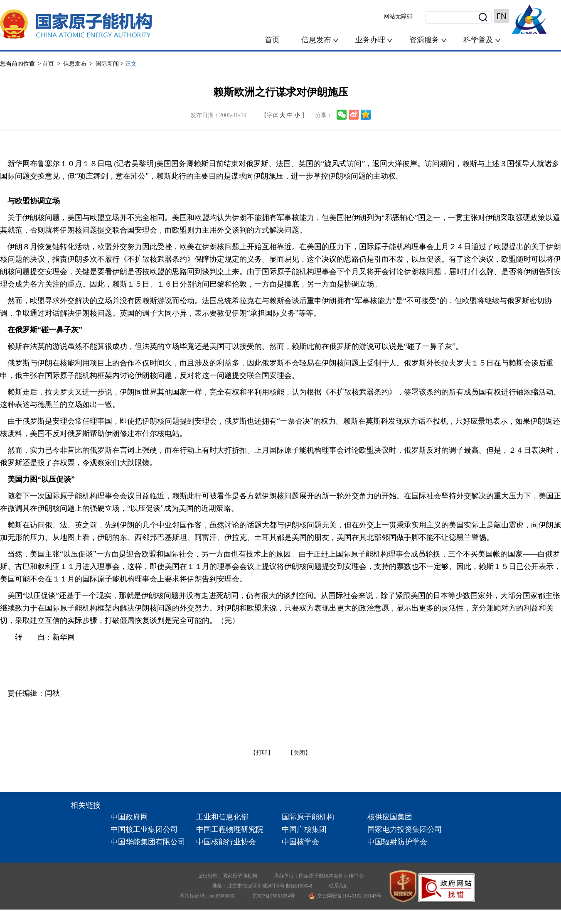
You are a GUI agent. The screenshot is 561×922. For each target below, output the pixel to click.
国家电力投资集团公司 (404, 829)
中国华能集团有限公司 (148, 842)
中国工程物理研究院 (229, 829)
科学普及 (482, 40)
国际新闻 (107, 64)
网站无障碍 (398, 16)
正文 (131, 64)
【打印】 (261, 753)
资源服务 (424, 40)
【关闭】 (299, 753)
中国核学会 (300, 842)
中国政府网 (129, 817)
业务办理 (370, 40)
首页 (272, 40)
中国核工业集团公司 (144, 829)
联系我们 (339, 886)
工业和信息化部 (222, 817)
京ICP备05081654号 (273, 896)
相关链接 (86, 805)
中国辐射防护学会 (397, 842)
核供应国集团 (389, 817)
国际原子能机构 (308, 817)
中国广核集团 (304, 829)
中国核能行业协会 (226, 842)
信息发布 (317, 40)
